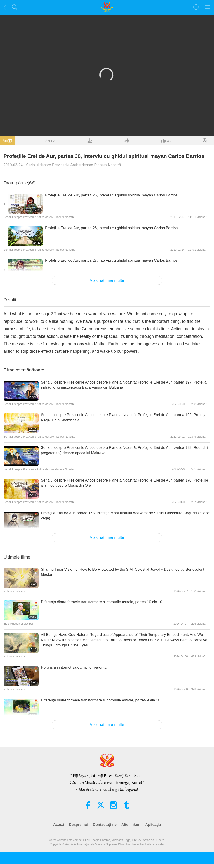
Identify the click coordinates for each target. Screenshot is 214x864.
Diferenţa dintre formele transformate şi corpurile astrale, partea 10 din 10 (101, 602)
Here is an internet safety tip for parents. (74, 667)
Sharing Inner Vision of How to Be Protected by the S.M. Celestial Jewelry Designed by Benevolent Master (122, 572)
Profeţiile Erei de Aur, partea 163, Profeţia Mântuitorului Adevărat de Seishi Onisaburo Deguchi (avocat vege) (125, 515)
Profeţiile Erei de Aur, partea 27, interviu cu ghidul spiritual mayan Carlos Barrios (111, 260)
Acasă (58, 825)
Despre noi (78, 825)
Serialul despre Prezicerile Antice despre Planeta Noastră (73, 165)
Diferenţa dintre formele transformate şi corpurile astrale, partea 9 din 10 (100, 700)
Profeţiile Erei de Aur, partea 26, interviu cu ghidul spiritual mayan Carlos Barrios (111, 228)
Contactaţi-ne (105, 825)
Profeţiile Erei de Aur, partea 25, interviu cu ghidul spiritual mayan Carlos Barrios (111, 195)
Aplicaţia (153, 825)
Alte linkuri (131, 825)
